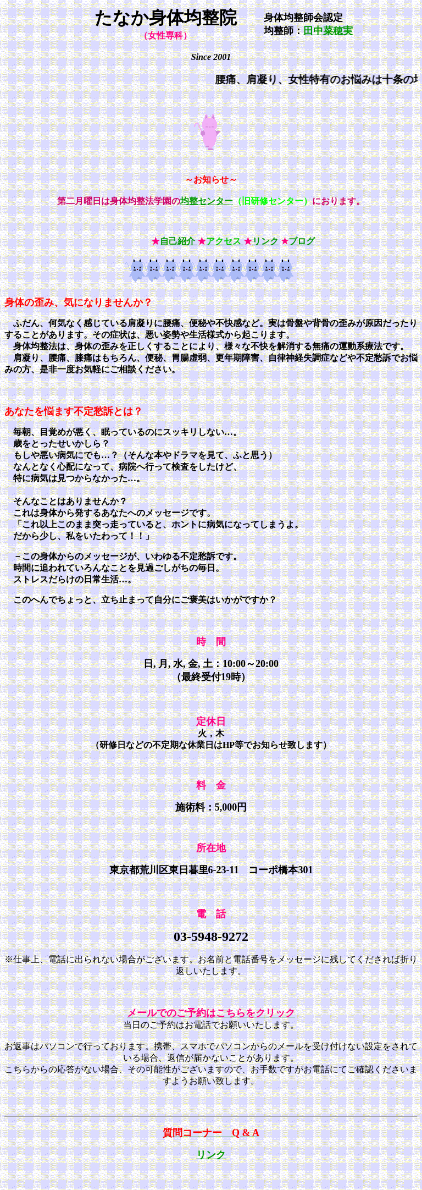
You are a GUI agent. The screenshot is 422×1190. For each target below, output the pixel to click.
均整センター (206, 201)
